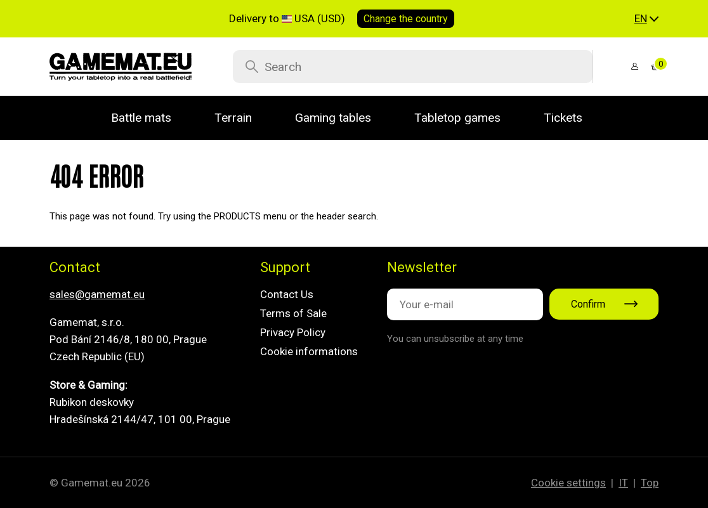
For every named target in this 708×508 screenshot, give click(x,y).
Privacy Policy (292, 332)
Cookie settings (568, 482)
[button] (646, 19)
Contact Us (286, 294)
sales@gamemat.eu (97, 294)
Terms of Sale (293, 313)
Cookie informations (309, 351)
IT (623, 482)
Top (650, 482)
